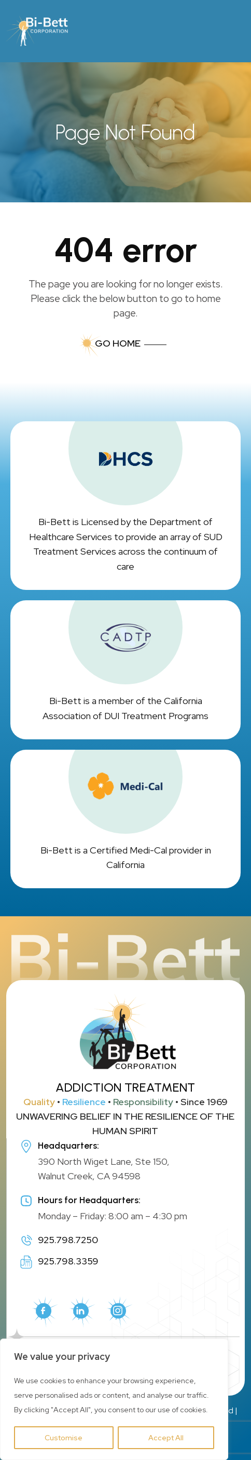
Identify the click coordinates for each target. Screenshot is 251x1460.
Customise (63, 1437)
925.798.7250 (68, 1240)
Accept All (166, 1437)
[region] (114, 1399)
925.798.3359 (68, 1261)
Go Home (118, 343)
